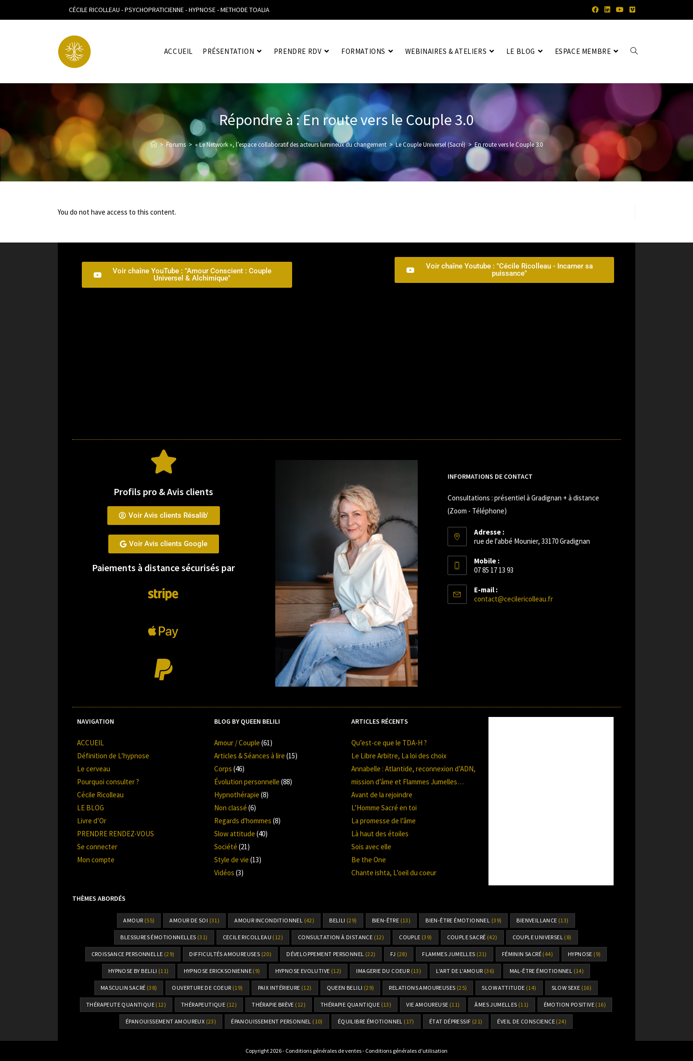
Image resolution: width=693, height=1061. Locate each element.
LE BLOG (90, 807)
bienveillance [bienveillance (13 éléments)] (542, 920)
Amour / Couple (237, 742)
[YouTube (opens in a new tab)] (620, 10)
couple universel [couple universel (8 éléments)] (542, 937)
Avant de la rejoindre (381, 794)
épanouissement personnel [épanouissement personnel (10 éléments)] (277, 1021)
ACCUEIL (90, 742)
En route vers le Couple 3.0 (509, 145)
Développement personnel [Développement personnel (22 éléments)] (330, 954)
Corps (223, 768)
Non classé (230, 807)
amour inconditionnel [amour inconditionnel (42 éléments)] (274, 920)
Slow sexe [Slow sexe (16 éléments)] (572, 987)
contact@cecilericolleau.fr (513, 598)
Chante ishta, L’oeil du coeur (393, 872)
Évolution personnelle (247, 781)
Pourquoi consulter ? (108, 781)
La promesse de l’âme (383, 820)
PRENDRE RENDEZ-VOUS (115, 833)
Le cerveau (93, 768)
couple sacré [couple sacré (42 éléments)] (472, 937)
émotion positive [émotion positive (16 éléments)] (575, 1004)
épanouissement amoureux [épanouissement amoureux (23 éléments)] (171, 1021)
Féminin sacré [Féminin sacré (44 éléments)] (527, 954)
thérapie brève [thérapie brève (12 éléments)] (279, 1004)
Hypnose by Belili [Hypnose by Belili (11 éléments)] (138, 970)
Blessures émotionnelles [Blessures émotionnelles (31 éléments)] (163, 937)
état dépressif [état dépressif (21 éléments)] (456, 1021)
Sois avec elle (371, 846)
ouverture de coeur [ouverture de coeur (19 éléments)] (207, 987)
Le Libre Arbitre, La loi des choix (399, 755)
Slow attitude (234, 833)
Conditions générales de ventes (323, 1050)
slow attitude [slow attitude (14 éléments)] (509, 987)
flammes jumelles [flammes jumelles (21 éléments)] (454, 954)
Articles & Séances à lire (249, 755)
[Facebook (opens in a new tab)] (595, 10)
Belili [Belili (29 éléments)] (343, 920)
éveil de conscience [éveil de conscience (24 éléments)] (531, 1021)
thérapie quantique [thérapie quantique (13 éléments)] (356, 1004)
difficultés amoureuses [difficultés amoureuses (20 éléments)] (230, 954)
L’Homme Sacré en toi (384, 807)
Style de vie (231, 859)
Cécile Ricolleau (100, 794)
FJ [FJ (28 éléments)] (398, 954)
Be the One (368, 859)
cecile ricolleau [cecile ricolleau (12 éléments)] (253, 937)
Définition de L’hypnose (113, 755)
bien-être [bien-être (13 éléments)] (391, 920)
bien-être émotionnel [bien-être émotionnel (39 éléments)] (463, 920)
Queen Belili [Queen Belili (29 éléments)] (350, 987)
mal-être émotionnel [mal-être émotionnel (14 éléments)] (547, 970)
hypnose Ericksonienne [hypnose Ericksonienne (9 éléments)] (222, 970)
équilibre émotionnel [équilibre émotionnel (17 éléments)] (376, 1021)
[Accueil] (154, 145)
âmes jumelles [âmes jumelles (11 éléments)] (501, 1004)
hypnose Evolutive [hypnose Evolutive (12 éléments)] (308, 970)
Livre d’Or (91, 820)
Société (225, 846)
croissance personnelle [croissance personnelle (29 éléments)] (133, 954)
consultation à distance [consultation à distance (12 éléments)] (341, 937)
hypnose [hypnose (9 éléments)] (584, 954)
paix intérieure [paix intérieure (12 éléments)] (285, 987)
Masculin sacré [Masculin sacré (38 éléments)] (129, 987)
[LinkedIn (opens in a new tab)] (607, 10)
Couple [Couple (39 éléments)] (415, 937)
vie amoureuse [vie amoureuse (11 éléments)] (433, 1004)
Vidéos (224, 872)
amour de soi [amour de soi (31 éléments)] (194, 920)
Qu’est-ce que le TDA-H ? (389, 742)
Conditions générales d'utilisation (406, 1050)
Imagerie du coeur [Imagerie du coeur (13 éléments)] (388, 970)
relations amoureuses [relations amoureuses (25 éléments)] (428, 987)
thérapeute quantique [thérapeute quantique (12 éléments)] (126, 1004)
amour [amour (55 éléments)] (138, 920)
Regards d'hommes (242, 820)
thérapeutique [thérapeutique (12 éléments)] (209, 1004)
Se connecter (97, 846)
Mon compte (96, 859)
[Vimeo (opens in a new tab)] (631, 10)
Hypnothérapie (236, 794)
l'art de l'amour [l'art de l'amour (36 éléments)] (465, 970)
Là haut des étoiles (380, 833)
